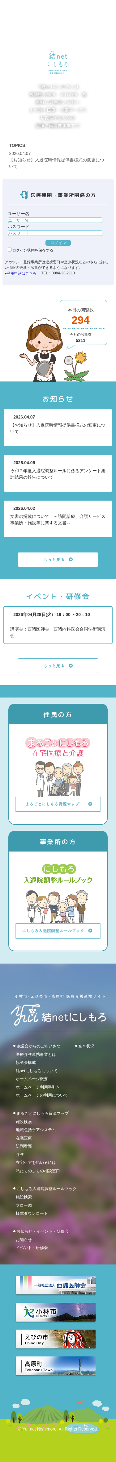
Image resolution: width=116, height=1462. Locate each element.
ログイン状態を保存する (30, 250)
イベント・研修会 (32, 1247)
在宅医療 (24, 1137)
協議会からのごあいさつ (38, 1046)
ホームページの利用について (42, 1095)
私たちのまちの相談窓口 (38, 1170)
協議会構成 (26, 1062)
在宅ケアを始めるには (36, 1162)
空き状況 (86, 1046)
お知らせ (24, 1239)
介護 (20, 1154)
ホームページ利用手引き (38, 1087)
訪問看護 (24, 1146)
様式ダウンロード (32, 1213)
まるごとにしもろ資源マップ (42, 1113)
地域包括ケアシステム (36, 1129)
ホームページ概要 (32, 1079)
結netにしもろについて (37, 1070)
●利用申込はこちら (21, 273)
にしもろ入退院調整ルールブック (46, 1188)
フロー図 (24, 1205)
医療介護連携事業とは (36, 1054)
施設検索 (24, 1121)
